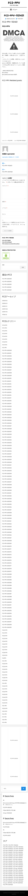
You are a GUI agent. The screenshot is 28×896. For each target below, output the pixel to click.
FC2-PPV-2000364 (7, 529)
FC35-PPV (4, 669)
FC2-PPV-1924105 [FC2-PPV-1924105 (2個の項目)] (8, 875)
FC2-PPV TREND (6, 240)
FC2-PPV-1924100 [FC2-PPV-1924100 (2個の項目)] (18, 870)
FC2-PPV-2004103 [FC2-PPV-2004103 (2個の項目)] (18, 877)
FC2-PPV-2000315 (6, 392)
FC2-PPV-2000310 (6, 378)
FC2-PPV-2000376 (6, 563)
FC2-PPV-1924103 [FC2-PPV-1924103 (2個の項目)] (8, 874)
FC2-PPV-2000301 (6, 353)
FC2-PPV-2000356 (7, 507)
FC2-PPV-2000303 (7, 359)
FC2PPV (4, 658)
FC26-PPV (4, 647)
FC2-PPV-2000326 (6, 423)
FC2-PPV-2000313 (6, 386)
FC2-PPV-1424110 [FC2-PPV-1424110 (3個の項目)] (18, 857)
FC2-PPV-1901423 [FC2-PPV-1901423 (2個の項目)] (8, 868)
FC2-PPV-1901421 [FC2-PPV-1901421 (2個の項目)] (7, 866)
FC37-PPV (4, 675)
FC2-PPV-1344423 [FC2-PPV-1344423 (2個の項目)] (8, 848)
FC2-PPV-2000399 (6, 627)
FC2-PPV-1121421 (21, 140)
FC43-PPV (4, 694)
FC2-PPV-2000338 (7, 456)
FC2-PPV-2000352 (6, 496)
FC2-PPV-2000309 (7, 375)
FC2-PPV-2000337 (6, 454)
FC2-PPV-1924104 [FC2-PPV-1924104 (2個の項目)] (18, 874)
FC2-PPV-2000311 (6, 381)
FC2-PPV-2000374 (6, 557)
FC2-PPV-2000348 (7, 484)
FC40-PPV (4, 686)
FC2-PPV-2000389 (7, 599)
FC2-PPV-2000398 (7, 624)
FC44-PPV (4, 697)
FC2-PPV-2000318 (6, 400)
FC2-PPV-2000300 (7, 350)
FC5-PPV (4, 705)
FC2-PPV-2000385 (7, 588)
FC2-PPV (14, 3)
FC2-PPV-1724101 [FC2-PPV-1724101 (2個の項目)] (17, 861)
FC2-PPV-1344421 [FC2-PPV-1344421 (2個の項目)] (8, 847)
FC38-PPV (4, 677)
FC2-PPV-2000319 (6, 403)
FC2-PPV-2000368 (7, 540)
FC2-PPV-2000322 (6, 412)
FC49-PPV (4, 703)
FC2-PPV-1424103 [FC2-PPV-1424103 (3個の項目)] (8, 854)
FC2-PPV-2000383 (7, 582)
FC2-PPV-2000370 (6, 546)
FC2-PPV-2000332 (6, 440)
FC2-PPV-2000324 (7, 417)
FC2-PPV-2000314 (6, 389)
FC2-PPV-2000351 (6, 493)
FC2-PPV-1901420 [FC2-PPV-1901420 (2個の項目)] (18, 865)
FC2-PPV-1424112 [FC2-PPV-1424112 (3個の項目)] (17, 859)
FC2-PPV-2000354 (7, 501)
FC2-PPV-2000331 (6, 437)
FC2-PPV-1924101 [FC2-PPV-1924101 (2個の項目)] (7, 872)
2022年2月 (4, 303)
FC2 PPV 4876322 (7, 807)
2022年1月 (4, 306)
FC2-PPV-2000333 (7, 442)
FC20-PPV (4, 630)
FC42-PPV (4, 691)
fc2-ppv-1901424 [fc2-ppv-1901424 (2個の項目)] (17, 868)
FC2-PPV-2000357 (6, 510)
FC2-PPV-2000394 (7, 613)
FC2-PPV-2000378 (6, 568)
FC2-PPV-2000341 (6, 465)
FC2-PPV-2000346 (7, 479)
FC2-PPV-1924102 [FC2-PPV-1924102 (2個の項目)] (18, 872)
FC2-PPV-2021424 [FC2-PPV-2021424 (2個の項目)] (18, 883)
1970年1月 (4, 314)
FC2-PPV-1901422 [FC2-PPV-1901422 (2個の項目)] (18, 866)
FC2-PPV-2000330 (7, 278)
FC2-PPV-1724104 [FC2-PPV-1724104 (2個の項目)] (7, 865)
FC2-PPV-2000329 (6, 290)
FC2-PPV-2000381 (6, 577)
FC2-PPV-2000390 (7, 602)
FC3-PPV (4, 661)
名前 (4, 201)
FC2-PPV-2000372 (6, 552)
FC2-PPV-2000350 (7, 490)
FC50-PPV (4, 708)
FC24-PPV (4, 641)
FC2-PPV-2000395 (6, 284)
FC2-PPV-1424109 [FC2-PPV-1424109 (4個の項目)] (7, 857)
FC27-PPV (4, 649)
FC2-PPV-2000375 (6, 560)
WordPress (14, 894)
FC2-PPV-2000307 (6, 370)
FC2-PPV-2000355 (6, 504)
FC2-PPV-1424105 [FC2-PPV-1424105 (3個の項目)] (8, 856)
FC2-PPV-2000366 (7, 535)
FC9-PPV (4, 722)
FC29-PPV (4, 655)
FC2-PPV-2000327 (6, 426)
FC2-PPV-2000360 (7, 518)
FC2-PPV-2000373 (6, 554)
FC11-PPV (4, 328)
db (3, 800)
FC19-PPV (4, 345)
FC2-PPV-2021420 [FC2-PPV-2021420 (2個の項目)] (18, 879)
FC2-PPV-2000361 (6, 287)
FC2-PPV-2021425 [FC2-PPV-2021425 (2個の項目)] (8, 884)
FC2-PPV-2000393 (6, 610)
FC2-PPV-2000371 (6, 549)
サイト (4, 214)
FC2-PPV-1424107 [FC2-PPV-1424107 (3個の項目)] (18, 856)
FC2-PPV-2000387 (6, 593)
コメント (5, 185)
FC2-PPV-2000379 (6, 571)
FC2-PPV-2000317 (6, 398)
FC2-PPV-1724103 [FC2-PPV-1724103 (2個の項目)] (18, 863)
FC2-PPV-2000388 (7, 596)
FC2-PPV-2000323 (6, 414)
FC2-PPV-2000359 (6, 515)
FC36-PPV (4, 672)
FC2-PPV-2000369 (7, 543)
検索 (3, 265)
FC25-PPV (4, 644)
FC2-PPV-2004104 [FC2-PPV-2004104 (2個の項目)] (8, 879)
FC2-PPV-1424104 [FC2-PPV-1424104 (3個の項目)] (18, 854)
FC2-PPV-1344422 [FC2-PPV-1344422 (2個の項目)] (18, 847)
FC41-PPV (4, 689)
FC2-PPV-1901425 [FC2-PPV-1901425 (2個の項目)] (8, 870)
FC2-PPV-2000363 (7, 526)
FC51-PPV (4, 711)
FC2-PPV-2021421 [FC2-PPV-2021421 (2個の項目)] (8, 881)
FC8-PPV (4, 719)
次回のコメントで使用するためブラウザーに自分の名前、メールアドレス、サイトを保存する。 (13, 224)
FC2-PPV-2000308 (7, 373)
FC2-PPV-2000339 (7, 459)
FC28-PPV (4, 652)
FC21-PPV (4, 633)
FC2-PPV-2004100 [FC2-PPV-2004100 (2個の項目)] (18, 875)
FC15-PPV (4, 339)
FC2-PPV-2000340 (7, 462)
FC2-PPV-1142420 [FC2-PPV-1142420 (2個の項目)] (13, 845)
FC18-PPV (4, 342)
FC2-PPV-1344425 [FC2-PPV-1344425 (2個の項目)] (8, 850)
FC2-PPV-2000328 (7, 428)
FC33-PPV (4, 666)
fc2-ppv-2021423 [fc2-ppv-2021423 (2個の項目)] (7, 883)
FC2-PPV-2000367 (6, 538)
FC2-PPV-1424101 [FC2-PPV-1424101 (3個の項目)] (7, 852)
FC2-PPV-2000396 (6, 619)
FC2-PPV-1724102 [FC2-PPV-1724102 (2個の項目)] (7, 863)
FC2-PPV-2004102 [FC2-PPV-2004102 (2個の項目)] (8, 877)
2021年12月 (5, 309)
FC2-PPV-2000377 (6, 565)
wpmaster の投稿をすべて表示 (10, 157)
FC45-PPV (4, 700)
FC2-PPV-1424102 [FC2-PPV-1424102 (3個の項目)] (18, 852)
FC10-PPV (4, 325)
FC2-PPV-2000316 (6, 395)
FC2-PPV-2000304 (7, 361)
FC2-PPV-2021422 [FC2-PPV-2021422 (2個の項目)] (18, 881)
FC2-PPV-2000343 (7, 470)
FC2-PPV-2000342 (7, 468)
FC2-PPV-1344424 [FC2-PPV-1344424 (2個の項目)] (18, 848)
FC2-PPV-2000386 (7, 591)
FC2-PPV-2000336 (7, 451)
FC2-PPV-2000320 (7, 406)
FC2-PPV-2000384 (7, 585)
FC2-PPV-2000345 (7, 476)
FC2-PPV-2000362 (6, 524)
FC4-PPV (4, 683)
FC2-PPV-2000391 (6, 605)
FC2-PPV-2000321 (6, 409)
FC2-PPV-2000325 (6, 420)
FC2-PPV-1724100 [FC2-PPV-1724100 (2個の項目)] (7, 861)
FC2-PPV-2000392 (6, 281)
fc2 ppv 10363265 (7, 813)
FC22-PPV (4, 635)
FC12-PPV (4, 331)
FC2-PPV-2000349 (7, 487)
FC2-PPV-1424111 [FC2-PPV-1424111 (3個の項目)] (7, 859)
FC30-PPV (4, 663)
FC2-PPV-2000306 (7, 367)
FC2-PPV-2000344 (7, 473)
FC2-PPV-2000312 (6, 384)
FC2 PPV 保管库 (7, 835)
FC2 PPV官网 (6, 827)
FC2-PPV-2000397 (6, 621)
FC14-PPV (4, 336)
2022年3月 (4, 300)
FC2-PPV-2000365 (7, 532)
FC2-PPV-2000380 (7, 574)
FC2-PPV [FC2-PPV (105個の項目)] (5, 845)
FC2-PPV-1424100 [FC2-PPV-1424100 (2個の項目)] (18, 850)
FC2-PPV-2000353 (7, 498)
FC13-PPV (4, 333)
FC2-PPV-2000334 (7, 445)
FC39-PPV (4, 680)
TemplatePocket (16, 892)
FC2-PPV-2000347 (6, 482)
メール (4, 208)
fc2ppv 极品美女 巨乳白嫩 (9, 810)
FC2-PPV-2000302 (7, 356)
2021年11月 (5, 311)
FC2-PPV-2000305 (7, 364)
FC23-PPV (4, 638)
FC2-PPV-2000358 (7, 512)
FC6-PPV (4, 714)
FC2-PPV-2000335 (7, 448)
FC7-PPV (4, 717)
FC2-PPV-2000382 (7, 579)
